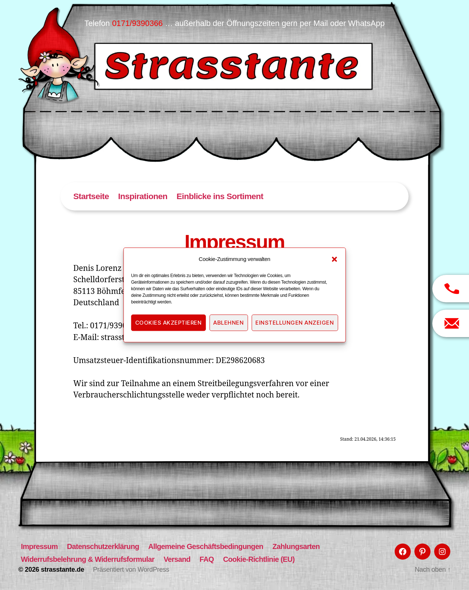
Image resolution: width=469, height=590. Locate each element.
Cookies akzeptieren (168, 322)
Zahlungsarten (296, 546)
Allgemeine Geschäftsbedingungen (205, 546)
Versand (176, 559)
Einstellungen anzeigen (294, 322)
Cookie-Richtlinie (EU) (259, 559)
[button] (334, 259)
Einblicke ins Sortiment (220, 196)
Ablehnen (228, 322)
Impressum (39, 546)
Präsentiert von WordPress (131, 569)
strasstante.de (62, 569)
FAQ (207, 559)
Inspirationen (142, 196)
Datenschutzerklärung (103, 546)
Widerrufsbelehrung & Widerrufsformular (87, 559)
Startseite (91, 196)
